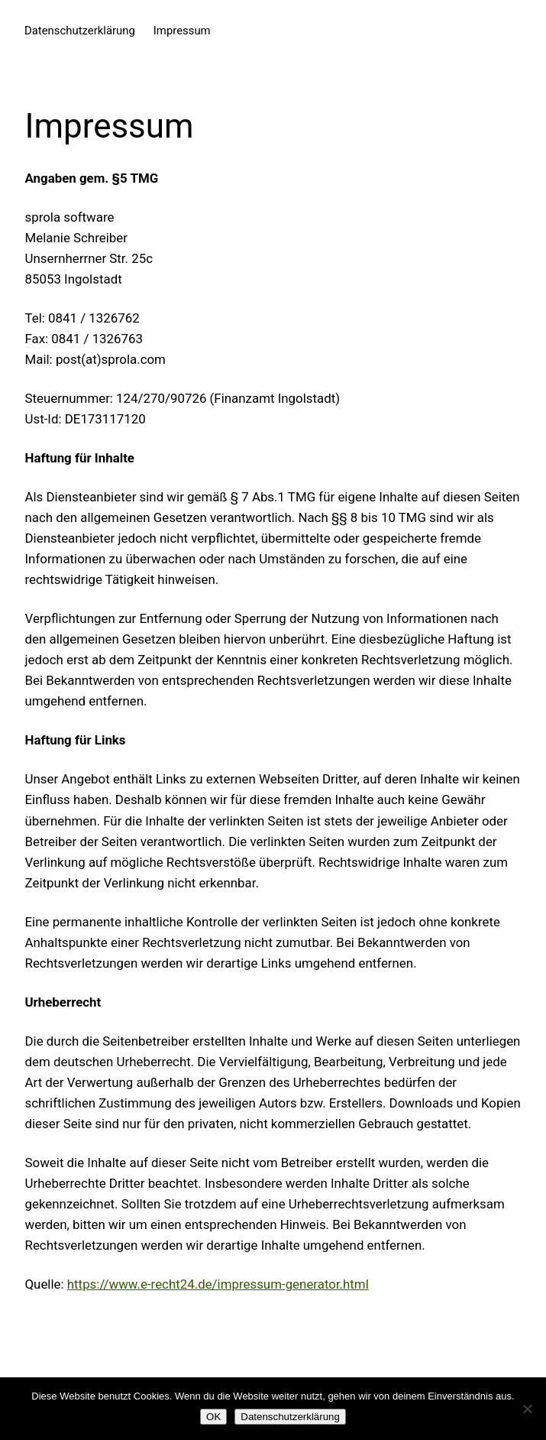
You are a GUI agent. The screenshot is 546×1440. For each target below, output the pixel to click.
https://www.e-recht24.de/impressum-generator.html (218, 1284)
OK (213, 1416)
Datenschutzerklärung (79, 30)
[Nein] (527, 1408)
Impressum (182, 30)
